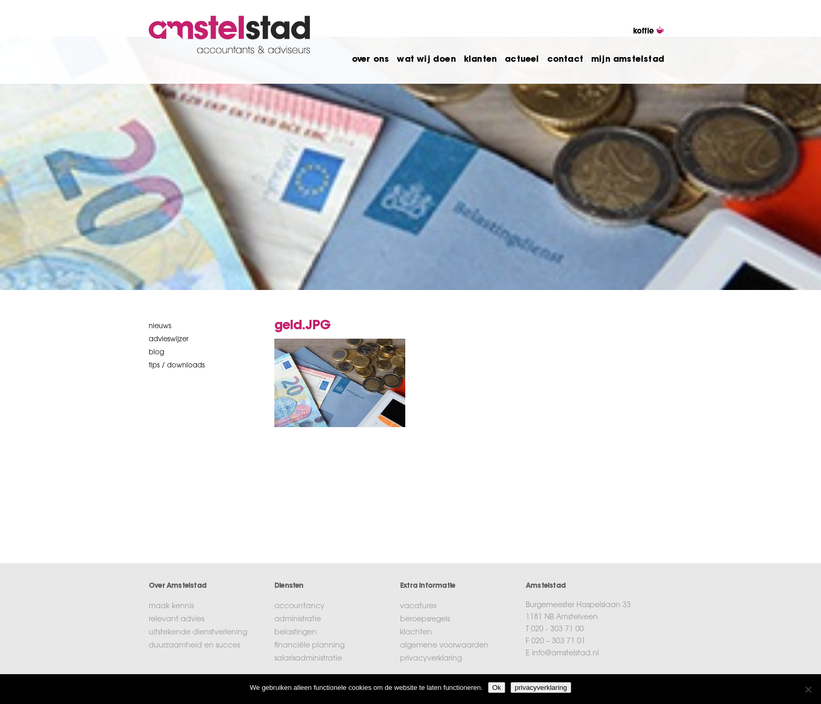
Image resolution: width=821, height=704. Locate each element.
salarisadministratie (308, 659)
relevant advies (176, 619)
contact (565, 59)
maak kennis (171, 606)
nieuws (160, 326)
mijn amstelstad (627, 59)
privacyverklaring (431, 659)
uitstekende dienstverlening (198, 632)
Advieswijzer (168, 339)
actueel (522, 59)
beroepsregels (425, 619)
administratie (297, 619)
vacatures (418, 606)
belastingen (295, 632)
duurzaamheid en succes (194, 646)
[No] (808, 689)
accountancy (299, 606)
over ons (371, 59)
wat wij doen (426, 59)
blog (156, 352)
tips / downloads (177, 365)
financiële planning (309, 646)
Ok (496, 687)
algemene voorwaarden (444, 646)
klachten (416, 632)
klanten (480, 59)
